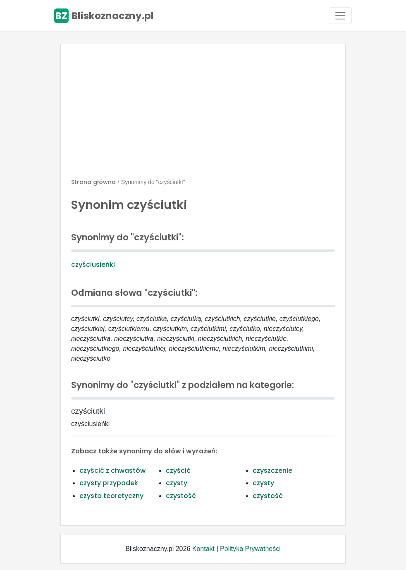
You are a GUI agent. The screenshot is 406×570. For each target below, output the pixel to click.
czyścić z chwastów (112, 470)
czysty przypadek (108, 483)
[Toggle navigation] (340, 15)
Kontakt (203, 548)
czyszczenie (272, 470)
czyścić (178, 470)
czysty (176, 483)
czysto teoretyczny (111, 496)
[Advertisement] (203, 114)
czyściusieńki (93, 264)
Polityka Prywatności (250, 548)
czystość (181, 496)
